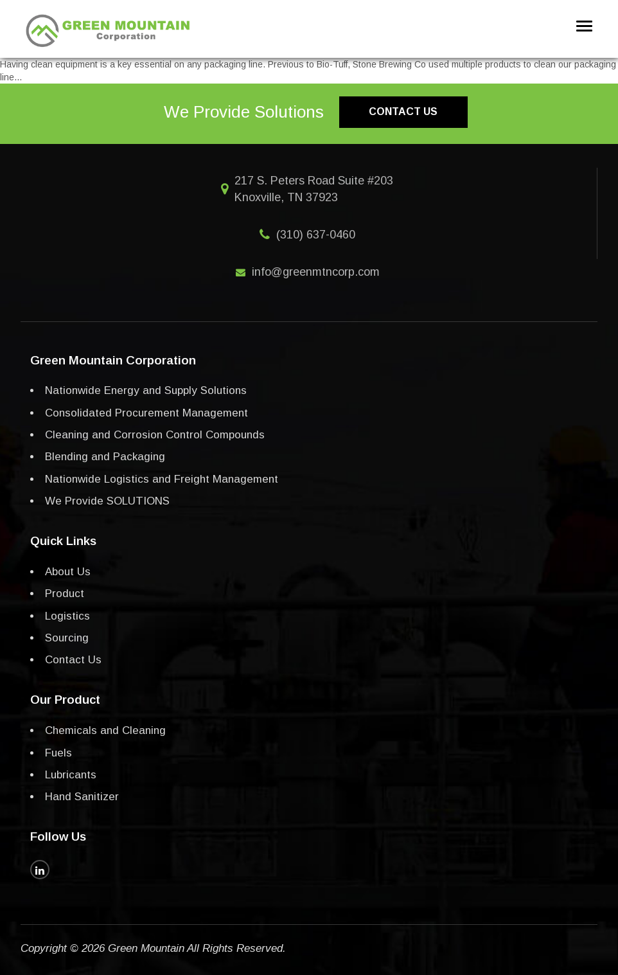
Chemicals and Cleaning (105, 730)
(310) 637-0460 (315, 234)
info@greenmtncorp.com (316, 271)
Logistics (67, 616)
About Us (68, 572)
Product (64, 593)
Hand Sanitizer (82, 797)
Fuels (58, 753)
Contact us (403, 111)
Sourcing (67, 638)
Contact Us (73, 660)
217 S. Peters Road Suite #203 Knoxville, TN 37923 (313, 189)
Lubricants (70, 775)
